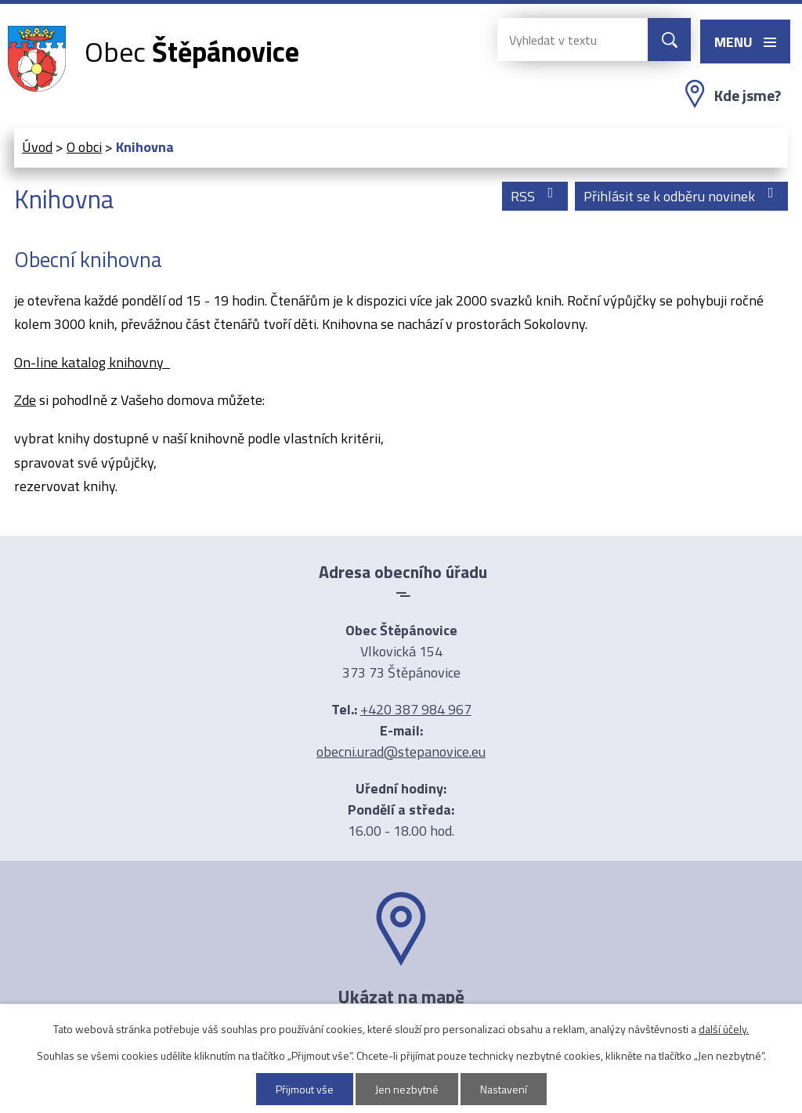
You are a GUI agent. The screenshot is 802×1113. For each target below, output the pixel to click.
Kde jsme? (747, 95)
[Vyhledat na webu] (560, 39)
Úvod (37, 146)
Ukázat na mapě (401, 996)
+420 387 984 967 (415, 709)
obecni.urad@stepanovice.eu (401, 751)
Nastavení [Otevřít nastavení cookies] (503, 1089)
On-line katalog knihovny (92, 362)
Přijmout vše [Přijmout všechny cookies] (305, 1089)
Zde (25, 399)
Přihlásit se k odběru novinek (681, 196)
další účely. (724, 1029)
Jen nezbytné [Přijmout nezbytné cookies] (407, 1089)
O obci (84, 146)
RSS (535, 196)
